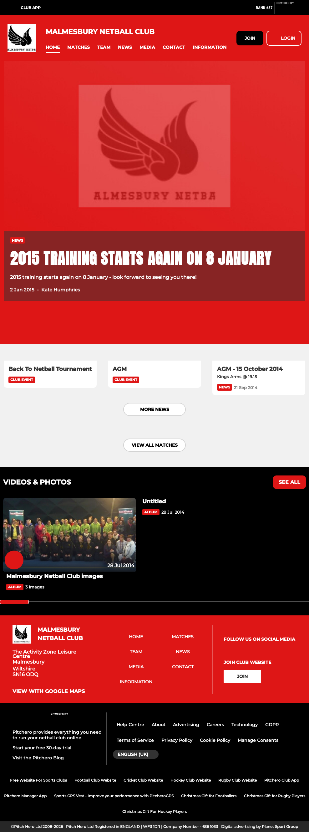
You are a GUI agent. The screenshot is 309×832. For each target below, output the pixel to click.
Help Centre (130, 724)
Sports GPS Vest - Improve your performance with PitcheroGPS (114, 795)
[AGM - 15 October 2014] (258, 334)
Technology (244, 724)
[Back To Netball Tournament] (50, 334)
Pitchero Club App (281, 780)
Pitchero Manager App (25, 795)
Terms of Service (135, 740)
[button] (52, 47)
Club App (31, 7)
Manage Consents (258, 740)
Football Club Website (95, 780)
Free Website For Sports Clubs (38, 780)
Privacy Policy (176, 740)
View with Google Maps (49, 691)
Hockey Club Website (190, 780)
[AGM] (154, 334)
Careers (215, 724)
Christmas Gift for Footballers (208, 795)
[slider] (14, 602)
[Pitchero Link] (288, 10)
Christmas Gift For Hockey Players (154, 811)
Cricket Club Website (143, 780)
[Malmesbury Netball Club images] (69, 535)
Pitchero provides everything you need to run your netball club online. (57, 735)
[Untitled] (205, 501)
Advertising (186, 724)
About (158, 724)
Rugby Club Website (237, 780)
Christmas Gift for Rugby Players (274, 795)
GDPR (272, 724)
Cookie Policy (215, 740)
